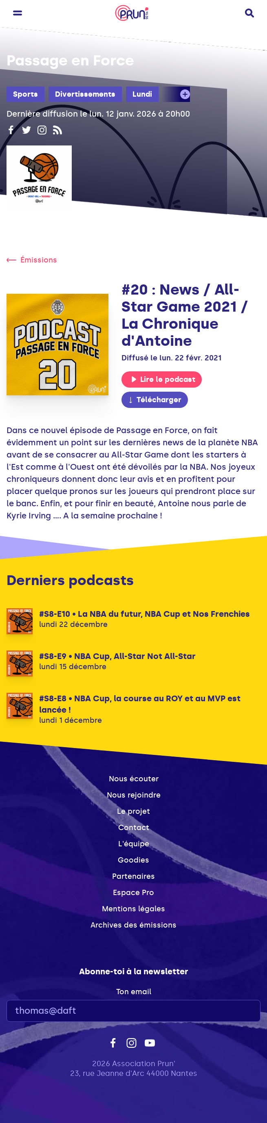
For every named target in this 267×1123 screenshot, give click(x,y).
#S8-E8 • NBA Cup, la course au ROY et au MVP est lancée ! (140, 704)
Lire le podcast (163, 379)
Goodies (133, 860)
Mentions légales (133, 908)
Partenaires (133, 876)
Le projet (133, 811)
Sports (25, 94)
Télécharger (154, 399)
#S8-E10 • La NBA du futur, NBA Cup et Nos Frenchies (144, 614)
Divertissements (85, 94)
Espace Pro (133, 892)
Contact (133, 827)
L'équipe (133, 843)
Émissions (32, 260)
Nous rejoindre (134, 795)
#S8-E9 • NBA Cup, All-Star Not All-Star (117, 656)
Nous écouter (134, 778)
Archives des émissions (133, 925)
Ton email (133, 991)
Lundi (142, 94)
